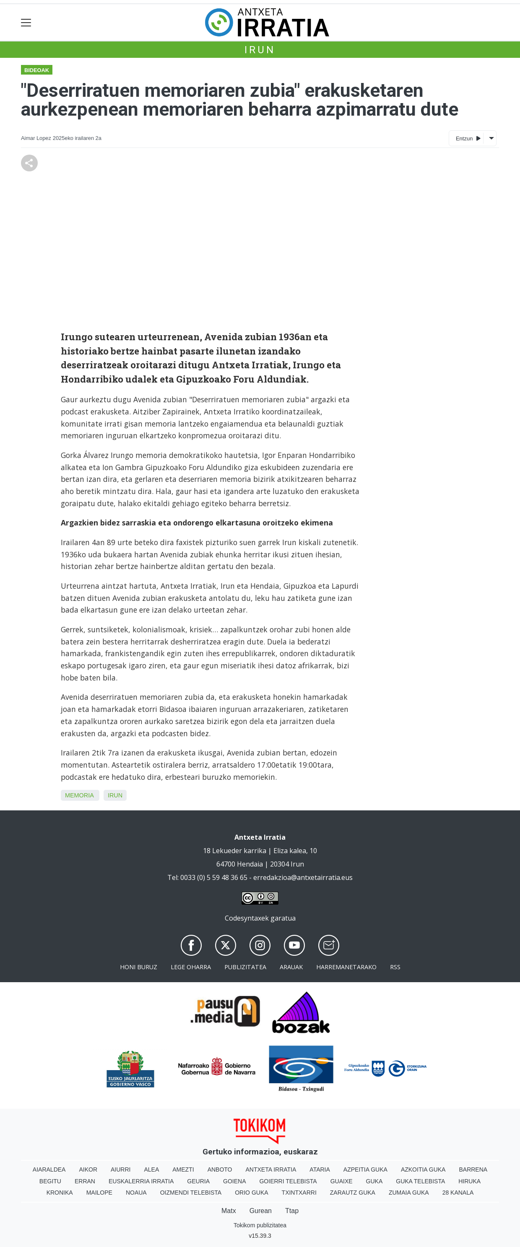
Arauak (291, 967)
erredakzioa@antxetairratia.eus (303, 877)
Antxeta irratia (271, 1169)
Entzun (468, 138)
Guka (374, 1181)
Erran (85, 1181)
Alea (151, 1169)
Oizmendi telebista (191, 1192)
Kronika (60, 1192)
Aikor (88, 1169)
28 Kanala (458, 1192)
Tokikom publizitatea (260, 1225)
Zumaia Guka (409, 1192)
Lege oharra (191, 967)
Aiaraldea (49, 1169)
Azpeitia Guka (365, 1169)
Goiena (234, 1181)
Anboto (220, 1169)
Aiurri (120, 1169)
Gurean (261, 1210)
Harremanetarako (346, 967)
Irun (259, 50)
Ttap (292, 1210)
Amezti (183, 1169)
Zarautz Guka (352, 1192)
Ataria (319, 1169)
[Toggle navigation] (26, 22)
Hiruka (469, 1181)
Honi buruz (138, 967)
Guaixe (341, 1181)
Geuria (198, 1181)
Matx (228, 1210)
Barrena (473, 1169)
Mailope (99, 1192)
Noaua (136, 1192)
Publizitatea (245, 967)
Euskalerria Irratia (141, 1181)
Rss (395, 967)
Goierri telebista (288, 1181)
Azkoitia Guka (423, 1169)
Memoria (79, 795)
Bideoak (36, 70)
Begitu (50, 1181)
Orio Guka (251, 1192)
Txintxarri (299, 1192)
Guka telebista (420, 1181)
